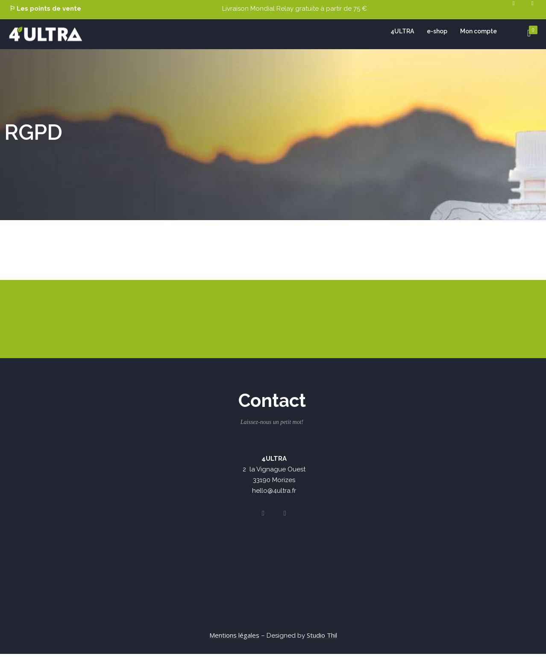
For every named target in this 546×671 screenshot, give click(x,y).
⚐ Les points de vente (45, 8)
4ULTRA (402, 31)
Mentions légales (234, 635)
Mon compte (478, 31)
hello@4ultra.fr (274, 490)
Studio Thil (322, 635)
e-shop (437, 31)
